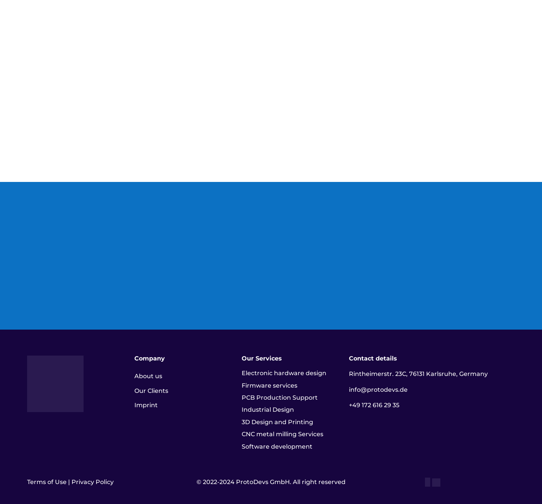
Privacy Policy (93, 482)
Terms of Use (47, 482)
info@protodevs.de (378, 389)
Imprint (146, 405)
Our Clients (151, 390)
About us (148, 376)
